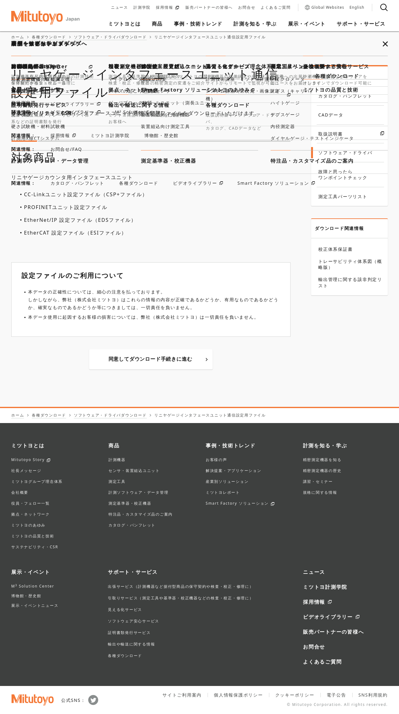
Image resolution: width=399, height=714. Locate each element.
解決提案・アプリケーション (234, 471)
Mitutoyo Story (28, 460)
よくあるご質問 (276, 7)
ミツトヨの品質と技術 (32, 536)
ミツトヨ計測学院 (325, 586)
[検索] (384, 7)
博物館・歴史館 (26, 595)
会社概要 (19, 493)
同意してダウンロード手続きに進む (158, 358)
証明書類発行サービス (129, 632)
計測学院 (142, 7)
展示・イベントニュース (34, 605)
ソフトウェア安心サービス (133, 621)
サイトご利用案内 (182, 695)
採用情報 (167, 7)
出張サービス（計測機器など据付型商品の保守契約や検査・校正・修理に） (181, 586)
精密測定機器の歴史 (322, 471)
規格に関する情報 (320, 493)
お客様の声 (216, 460)
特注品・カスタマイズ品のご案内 (140, 514)
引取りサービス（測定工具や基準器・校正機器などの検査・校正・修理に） (181, 598)
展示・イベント (30, 572)
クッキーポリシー (295, 695)
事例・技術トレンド (231, 445)
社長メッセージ (26, 471)
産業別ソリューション (227, 482)
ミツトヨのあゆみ (28, 525)
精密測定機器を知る (322, 460)
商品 (114, 445)
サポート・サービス (133, 572)
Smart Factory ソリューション (237, 504)
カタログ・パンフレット (132, 525)
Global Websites (324, 7)
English (356, 7)
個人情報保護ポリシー (238, 695)
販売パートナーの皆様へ (209, 7)
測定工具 (117, 482)
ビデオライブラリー (328, 616)
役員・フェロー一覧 (30, 504)
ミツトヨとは (28, 445)
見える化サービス (125, 609)
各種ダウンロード (337, 76)
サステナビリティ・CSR (34, 547)
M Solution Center (32, 586)
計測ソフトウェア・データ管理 (138, 493)
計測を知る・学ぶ (325, 445)
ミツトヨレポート (223, 493)
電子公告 (336, 695)
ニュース (119, 7)
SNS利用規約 (373, 695)
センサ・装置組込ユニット (134, 471)
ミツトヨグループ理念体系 (37, 482)
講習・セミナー (318, 482)
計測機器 (117, 460)
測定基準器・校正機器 (129, 504)
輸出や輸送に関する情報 (131, 644)
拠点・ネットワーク (30, 514)
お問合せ (246, 7)
